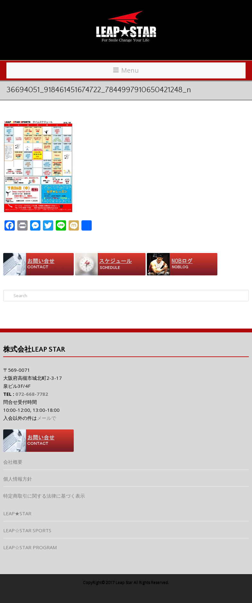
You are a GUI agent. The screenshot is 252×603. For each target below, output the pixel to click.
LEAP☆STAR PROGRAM (30, 547)
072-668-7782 (31, 394)
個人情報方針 (17, 479)
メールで (46, 418)
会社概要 (12, 462)
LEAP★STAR (17, 513)
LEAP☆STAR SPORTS (27, 530)
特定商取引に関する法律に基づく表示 (44, 496)
